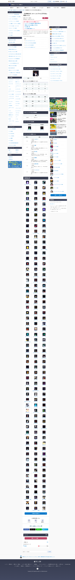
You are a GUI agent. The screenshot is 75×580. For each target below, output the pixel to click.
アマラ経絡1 (11, 131)
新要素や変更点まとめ (12, 49)
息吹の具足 (36, 163)
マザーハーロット (11, 108)
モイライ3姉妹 (11, 94)
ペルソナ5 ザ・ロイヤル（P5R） (56, 73)
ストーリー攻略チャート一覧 (57, 29)
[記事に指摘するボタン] (42, 520)
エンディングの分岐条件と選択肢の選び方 (33, 23)
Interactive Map (67, 564)
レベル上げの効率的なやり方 (57, 47)
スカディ (10, 103)
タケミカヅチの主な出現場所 (30, 42)
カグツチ (17, 121)
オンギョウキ (18, 89)
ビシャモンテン (18, 110)
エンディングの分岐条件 (13, 74)
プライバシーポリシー (42, 564)
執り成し (36, 151)
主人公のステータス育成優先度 (14, 58)
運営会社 (10, 564)
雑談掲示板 (63, 7)
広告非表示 (57, 1)
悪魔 (23, 10)
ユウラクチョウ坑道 (12, 145)
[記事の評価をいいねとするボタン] (36, 520)
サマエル (17, 114)
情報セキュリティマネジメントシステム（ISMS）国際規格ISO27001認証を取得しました (39, 556)
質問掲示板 (11, 159)
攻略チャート (19, 7)
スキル (17, 152)
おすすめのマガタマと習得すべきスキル (59, 45)
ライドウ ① (11, 83)
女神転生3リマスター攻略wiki (17, 4)
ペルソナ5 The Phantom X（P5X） (56, 80)
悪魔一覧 (48, 7)
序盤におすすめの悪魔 (12, 65)
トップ (6, 564)
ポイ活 (63, 1)
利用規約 (35, 564)
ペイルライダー (11, 96)
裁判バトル (17, 81)
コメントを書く (36, 538)
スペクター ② (18, 94)
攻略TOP (11, 7)
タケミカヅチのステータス (30, 40)
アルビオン (17, 101)
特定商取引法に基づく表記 (52, 564)
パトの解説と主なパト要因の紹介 (14, 72)
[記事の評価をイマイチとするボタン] (29, 520)
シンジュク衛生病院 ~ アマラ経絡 (15, 16)
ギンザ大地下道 (11, 133)
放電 (35, 145)
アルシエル (11, 101)
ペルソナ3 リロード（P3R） (55, 66)
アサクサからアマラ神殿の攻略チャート (59, 31)
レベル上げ (41, 7)
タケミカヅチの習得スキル (30, 47)
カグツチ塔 (11, 32)
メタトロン (17, 112)
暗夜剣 (35, 157)
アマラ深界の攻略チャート (30, 28)
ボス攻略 (33, 7)
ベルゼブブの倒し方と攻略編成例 (58, 50)
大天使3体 (10, 105)
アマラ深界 (11, 35)
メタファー (52, 59)
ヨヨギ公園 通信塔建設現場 (13, 142)
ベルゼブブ (11, 112)
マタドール (11, 81)
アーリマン (11, 116)
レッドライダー (18, 91)
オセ (9, 86)
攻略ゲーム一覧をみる (58, 195)
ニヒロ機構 (11, 138)
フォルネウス (11, 79)
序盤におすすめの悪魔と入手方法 (31, 25)
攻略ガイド (26, 7)
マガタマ (10, 152)
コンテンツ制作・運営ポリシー (27, 564)
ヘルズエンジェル (18, 86)
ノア (16, 116)
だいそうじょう (18, 83)
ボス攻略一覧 (27, 26)
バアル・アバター (11, 122)
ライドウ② (17, 103)
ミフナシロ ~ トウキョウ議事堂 (14, 30)
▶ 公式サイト (52, 203)
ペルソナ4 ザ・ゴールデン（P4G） (56, 71)
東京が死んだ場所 (12, 42)
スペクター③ (18, 98)
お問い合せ (61, 564)
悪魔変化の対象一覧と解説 (56, 33)
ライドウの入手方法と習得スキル (58, 38)
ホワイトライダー (11, 92)
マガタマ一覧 (56, 7)
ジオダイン (36, 139)
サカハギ (17, 96)
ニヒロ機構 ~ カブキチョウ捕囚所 (15, 23)
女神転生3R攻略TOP (36, 513)
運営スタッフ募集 (17, 564)
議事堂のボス (11, 114)
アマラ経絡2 (11, 140)
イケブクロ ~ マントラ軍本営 (14, 21)
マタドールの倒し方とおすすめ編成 (58, 40)
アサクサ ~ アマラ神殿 (13, 28)
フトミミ (17, 105)
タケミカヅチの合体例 (29, 45)
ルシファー (11, 124)
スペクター (17, 79)
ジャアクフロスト (11, 99)
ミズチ (10, 89)
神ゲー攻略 (10, 10)
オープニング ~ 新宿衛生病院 (14, 14)
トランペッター (18, 108)
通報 (47, 542)
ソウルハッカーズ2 (53, 57)
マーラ (10, 110)
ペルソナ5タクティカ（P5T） (55, 78)
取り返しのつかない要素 (13, 51)
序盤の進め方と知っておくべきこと (15, 56)
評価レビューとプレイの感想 (14, 70)
